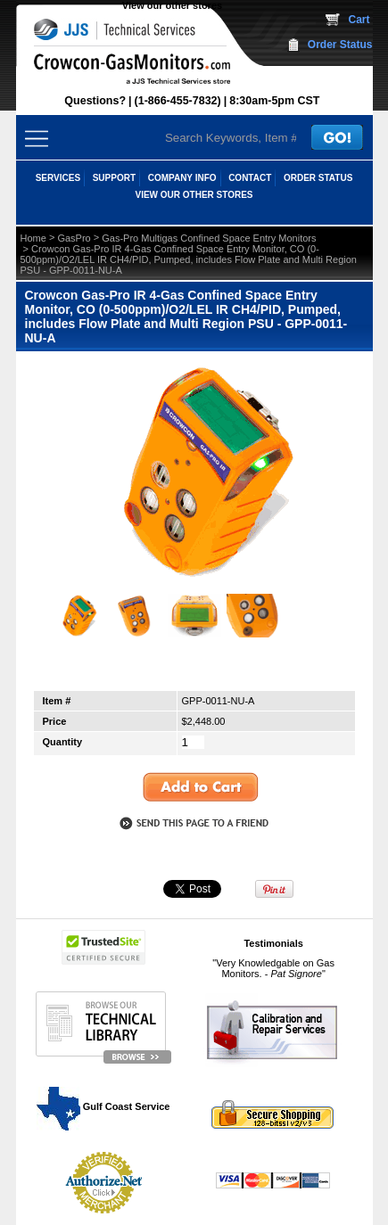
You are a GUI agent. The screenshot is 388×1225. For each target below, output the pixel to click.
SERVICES (58, 178)
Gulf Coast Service (104, 1106)
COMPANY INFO (182, 178)
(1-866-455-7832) (178, 101)
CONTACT (249, 178)
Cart (358, 19)
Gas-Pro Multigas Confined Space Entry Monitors (209, 238)
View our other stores (172, 5)
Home (33, 238)
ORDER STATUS (318, 178)
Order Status (340, 44)
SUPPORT (114, 178)
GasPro (73, 238)
